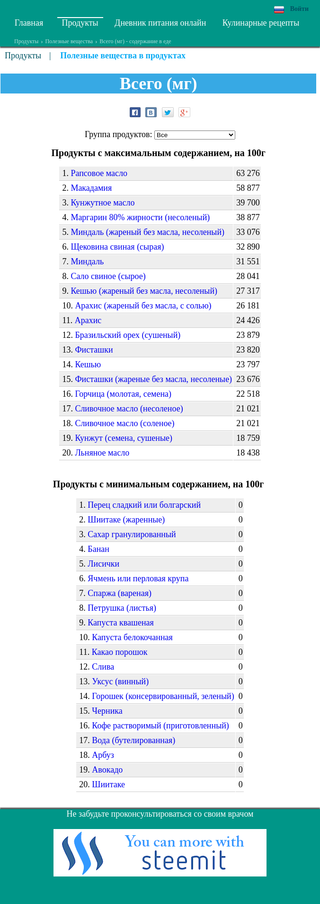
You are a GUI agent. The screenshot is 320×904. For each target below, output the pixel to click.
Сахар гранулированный (132, 534)
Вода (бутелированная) (133, 740)
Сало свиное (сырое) (108, 276)
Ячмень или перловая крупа (138, 578)
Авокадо (107, 769)
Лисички (103, 563)
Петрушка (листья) (122, 608)
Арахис (88, 320)
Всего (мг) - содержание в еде (135, 41)
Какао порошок (120, 652)
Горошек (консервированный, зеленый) (163, 696)
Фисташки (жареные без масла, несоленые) (153, 379)
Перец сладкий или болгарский (144, 505)
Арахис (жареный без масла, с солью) (143, 305)
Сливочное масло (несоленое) (129, 408)
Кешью (88, 364)
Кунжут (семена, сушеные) (123, 438)
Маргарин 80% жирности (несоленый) (140, 217)
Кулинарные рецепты (261, 23)
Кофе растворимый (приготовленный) (160, 725)
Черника (107, 711)
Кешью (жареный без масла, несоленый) (144, 291)
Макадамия (91, 188)
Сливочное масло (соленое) (124, 423)
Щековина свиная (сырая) (117, 247)
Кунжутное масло (102, 202)
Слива (103, 666)
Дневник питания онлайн (160, 23)
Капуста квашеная (120, 622)
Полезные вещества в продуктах (123, 55)
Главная (29, 23)
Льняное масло (102, 452)
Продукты (80, 23)
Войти (299, 8)
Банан (98, 549)
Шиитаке (108, 784)
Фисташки (94, 349)
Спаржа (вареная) (119, 593)
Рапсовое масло (99, 173)
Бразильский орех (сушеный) (127, 335)
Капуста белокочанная (132, 637)
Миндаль (87, 261)
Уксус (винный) (120, 681)
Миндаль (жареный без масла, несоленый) (147, 232)
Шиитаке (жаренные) (126, 519)
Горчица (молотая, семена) (123, 394)
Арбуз (103, 755)
